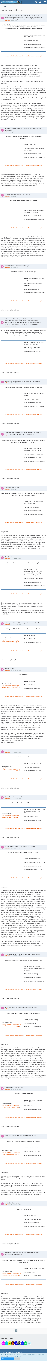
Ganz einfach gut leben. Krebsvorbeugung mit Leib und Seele (22, 954)
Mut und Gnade (9, 669)
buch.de (13, 56)
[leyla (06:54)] (22, 1343)
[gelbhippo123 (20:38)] (16, 1343)
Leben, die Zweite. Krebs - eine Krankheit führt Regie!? (20, 1135)
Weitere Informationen (7, 1359)
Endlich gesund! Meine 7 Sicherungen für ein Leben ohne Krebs (23, 623)
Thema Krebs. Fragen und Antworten (15, 797)
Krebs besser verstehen (11, 751)
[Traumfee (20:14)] (13, 1343)
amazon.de (8, 56)
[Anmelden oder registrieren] (40, 2)
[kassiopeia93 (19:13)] (10, 1343)
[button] (44, 2)
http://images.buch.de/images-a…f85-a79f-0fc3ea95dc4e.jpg (11, 816)
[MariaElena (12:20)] (29, 1343)
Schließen (17, 1359)
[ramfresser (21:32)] (19, 1343)
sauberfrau (7, 20)
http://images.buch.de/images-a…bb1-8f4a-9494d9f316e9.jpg (11, 1025)
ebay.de (40, 56)
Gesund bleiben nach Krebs (12, 487)
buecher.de (29, 56)
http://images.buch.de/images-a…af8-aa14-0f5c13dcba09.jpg (11, 1153)
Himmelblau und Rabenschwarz (14, 1087)
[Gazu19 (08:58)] (26, 1343)
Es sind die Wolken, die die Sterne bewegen (17, 266)
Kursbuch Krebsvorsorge (12, 1203)
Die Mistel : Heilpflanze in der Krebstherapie (17, 194)
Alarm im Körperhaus (11, 557)
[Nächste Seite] (33, 1330)
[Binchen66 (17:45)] (6, 1343)
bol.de (18, 56)
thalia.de (22, 56)
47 (30, 1330)
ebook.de (35, 56)
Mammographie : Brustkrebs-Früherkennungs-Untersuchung (22, 381)
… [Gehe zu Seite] (27, 1330)
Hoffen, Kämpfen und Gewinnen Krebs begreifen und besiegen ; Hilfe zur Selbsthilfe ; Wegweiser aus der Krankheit (23, 433)
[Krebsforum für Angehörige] (11, 2)
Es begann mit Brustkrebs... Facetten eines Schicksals (20, 846)
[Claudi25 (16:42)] (3, 1343)
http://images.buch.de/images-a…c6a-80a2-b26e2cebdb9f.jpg (11, 686)
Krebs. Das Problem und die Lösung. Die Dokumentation (21, 1007)
